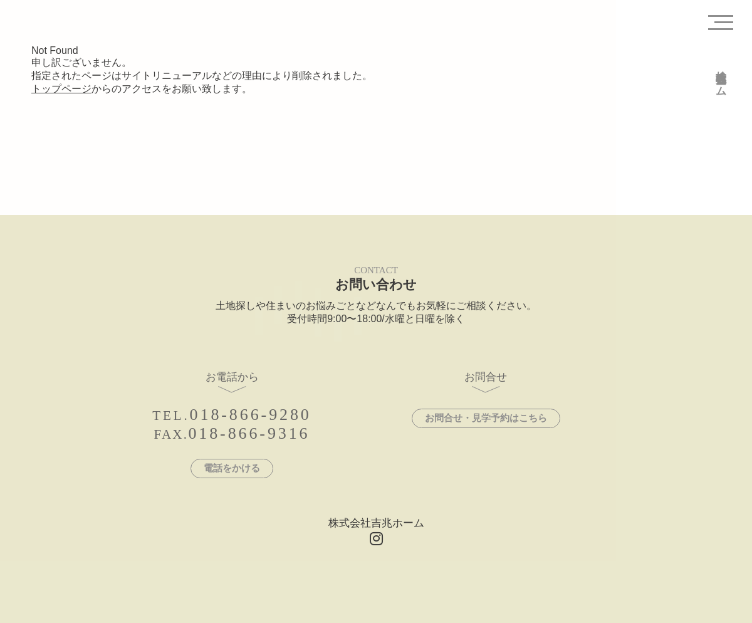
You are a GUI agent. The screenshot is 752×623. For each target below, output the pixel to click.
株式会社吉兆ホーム (721, 77)
